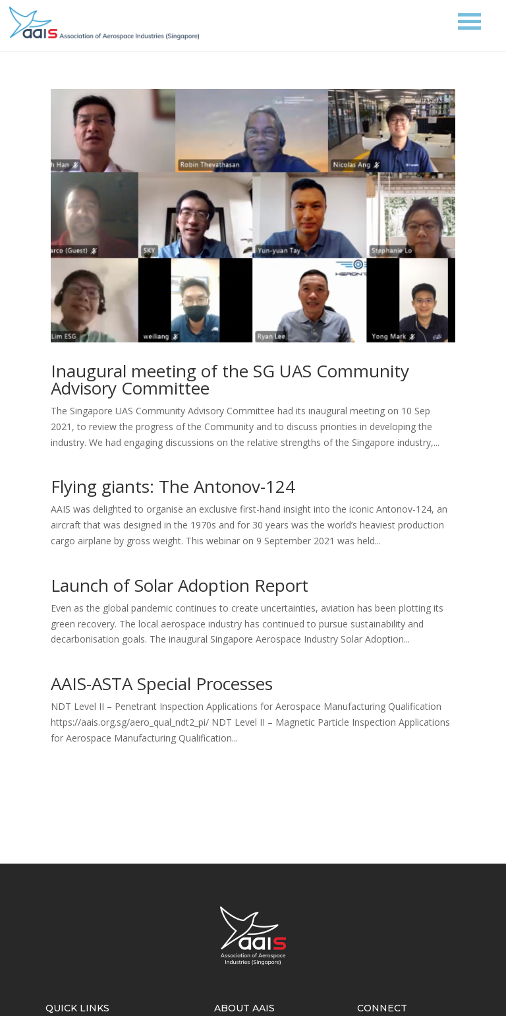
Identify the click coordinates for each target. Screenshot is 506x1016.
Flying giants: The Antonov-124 (173, 486)
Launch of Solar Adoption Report (179, 585)
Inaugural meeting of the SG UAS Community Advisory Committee (230, 379)
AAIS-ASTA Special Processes (162, 683)
